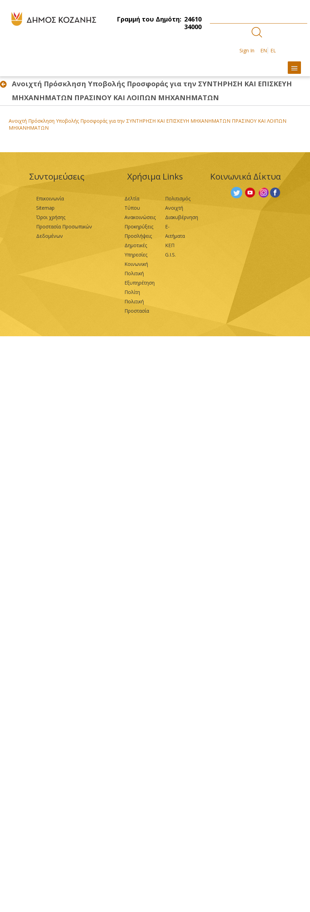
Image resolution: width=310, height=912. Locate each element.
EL (273, 50)
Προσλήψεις (138, 236)
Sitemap (45, 208)
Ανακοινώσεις (140, 217)
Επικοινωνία (50, 198)
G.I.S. (170, 254)
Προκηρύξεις (138, 226)
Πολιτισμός (177, 198)
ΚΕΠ (169, 245)
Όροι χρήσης (50, 217)
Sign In (246, 50)
